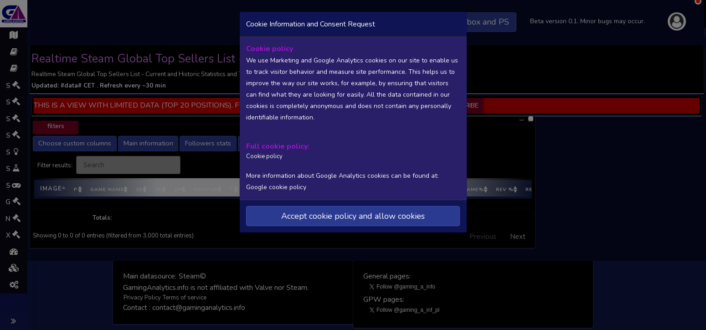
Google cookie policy (276, 187)
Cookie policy (264, 156)
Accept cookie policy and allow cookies (353, 215)
